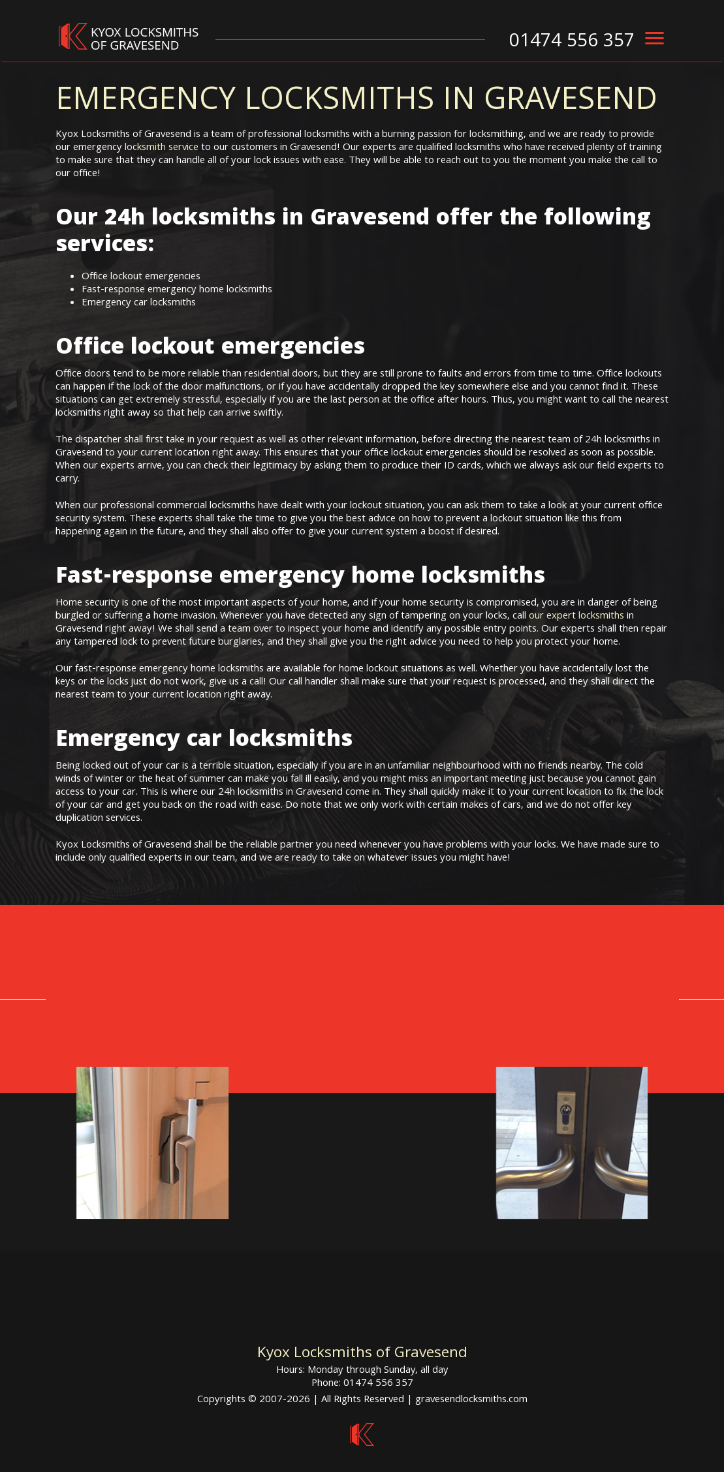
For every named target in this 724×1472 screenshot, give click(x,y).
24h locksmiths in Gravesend (267, 220)
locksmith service (161, 148)
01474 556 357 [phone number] (572, 42)
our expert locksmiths (576, 616)
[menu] (654, 38)
